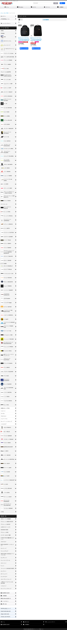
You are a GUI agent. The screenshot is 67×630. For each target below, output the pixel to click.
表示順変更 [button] (46, 19)
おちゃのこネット (31, 629)
